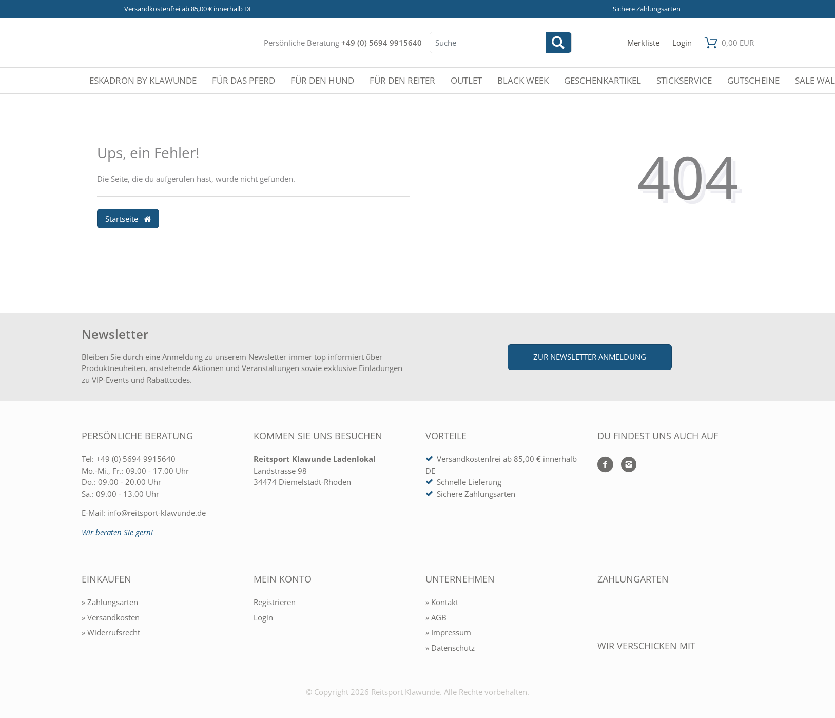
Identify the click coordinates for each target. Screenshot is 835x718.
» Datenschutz (450, 648)
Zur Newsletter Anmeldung (589, 357)
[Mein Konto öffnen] (682, 43)
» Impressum (448, 632)
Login (263, 617)
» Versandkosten (111, 617)
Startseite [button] (128, 219)
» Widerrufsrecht (111, 632)
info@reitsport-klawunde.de (156, 513)
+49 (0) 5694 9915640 (381, 42)
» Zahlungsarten (110, 602)
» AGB (435, 617)
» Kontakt (441, 602)
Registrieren (275, 602)
